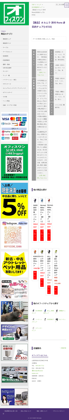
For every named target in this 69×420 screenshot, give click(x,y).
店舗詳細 (62, 348)
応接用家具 (5, 60)
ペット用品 (5, 101)
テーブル (4, 47)
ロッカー (4, 71)
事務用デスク (6, 43)
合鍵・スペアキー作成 (8, 105)
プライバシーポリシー (58, 411)
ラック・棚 (5, 75)
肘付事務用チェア (37, 7)
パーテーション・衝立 (8, 79)
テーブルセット (6, 51)
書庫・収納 (5, 64)
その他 (4, 96)
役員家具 (4, 56)
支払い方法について (25, 411)
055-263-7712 (40, 365)
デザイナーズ (6, 84)
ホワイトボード (6, 92)
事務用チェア (6, 39)
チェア (39, 4)
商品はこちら (35, 235)
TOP (33, 4)
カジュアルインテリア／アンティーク (13, 88)
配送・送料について (41, 411)
